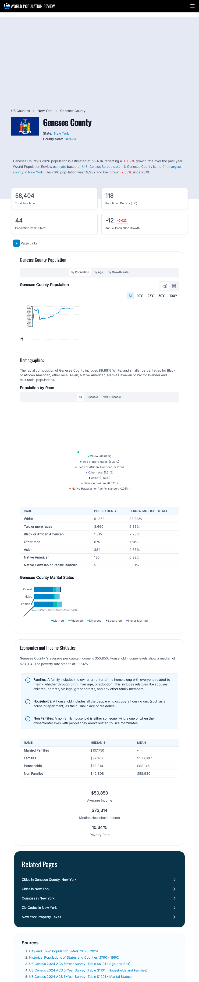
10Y (140, 296)
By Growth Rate (118, 272)
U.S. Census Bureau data (101, 166)
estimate (59, 166)
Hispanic (92, 467)
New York (45, 111)
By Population (80, 272)
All (130, 296)
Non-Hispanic (112, 467)
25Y (150, 296)
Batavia (70, 139)
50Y (161, 296)
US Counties (21, 111)
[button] (192, 6)
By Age (98, 272)
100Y (173, 296)
